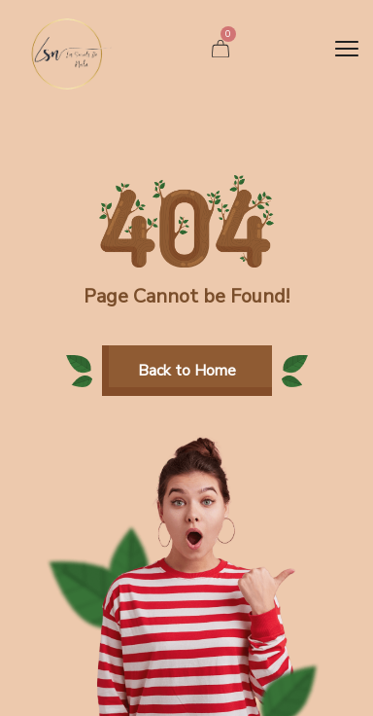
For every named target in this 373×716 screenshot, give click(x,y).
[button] (187, 370)
